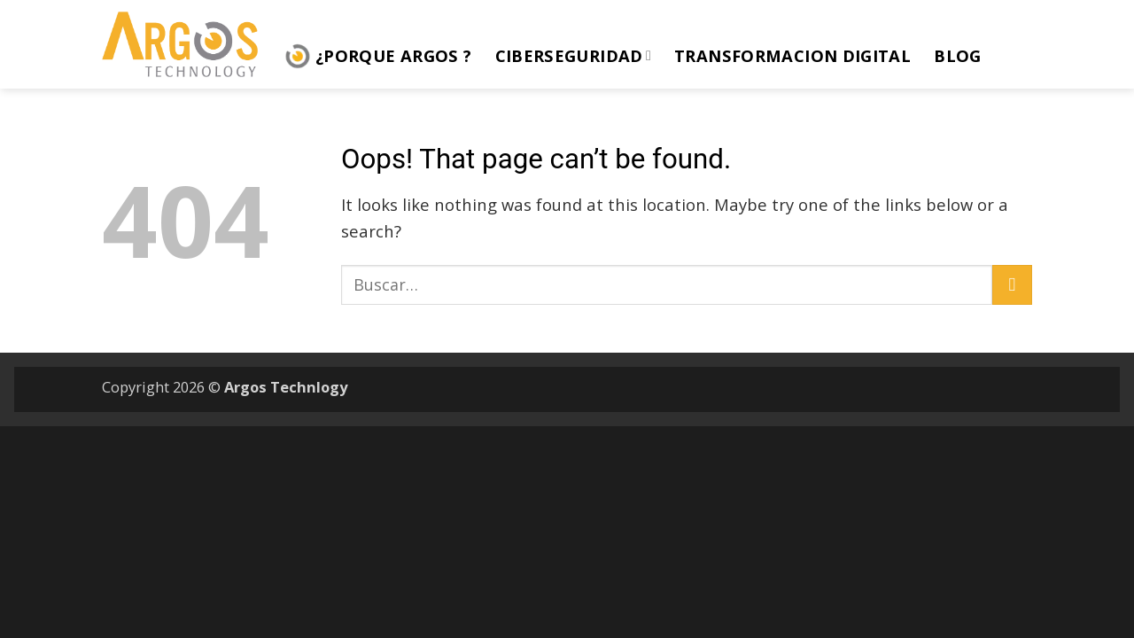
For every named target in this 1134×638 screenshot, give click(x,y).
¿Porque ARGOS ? (378, 56)
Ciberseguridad (573, 55)
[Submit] (1012, 285)
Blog (957, 55)
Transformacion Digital (792, 55)
